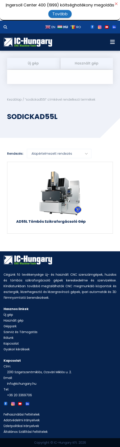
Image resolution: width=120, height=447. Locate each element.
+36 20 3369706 (19, 395)
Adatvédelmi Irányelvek (22, 420)
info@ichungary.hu (21, 383)
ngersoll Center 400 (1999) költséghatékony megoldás (60, 5)
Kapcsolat (11, 343)
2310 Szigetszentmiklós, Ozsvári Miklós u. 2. (39, 372)
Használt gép (86, 63)
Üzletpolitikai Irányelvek (21, 426)
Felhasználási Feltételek (22, 414)
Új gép (33, 63)
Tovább (60, 14)
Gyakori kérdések (17, 349)
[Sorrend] (59, 153)
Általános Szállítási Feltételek (26, 431)
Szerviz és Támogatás (20, 332)
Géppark (10, 326)
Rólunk (9, 338)
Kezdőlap (14, 99)
